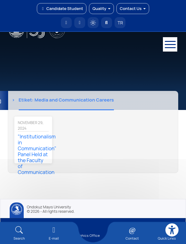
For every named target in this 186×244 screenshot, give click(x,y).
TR (120, 23)
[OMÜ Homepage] (66, 22)
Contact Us (133, 8)
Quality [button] (101, 8)
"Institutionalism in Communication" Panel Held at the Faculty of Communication (37, 154)
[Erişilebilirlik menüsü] (172, 230)
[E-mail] (54, 233)
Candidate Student (61, 8)
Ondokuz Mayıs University (49, 207)
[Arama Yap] (106, 22)
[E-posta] (79, 22)
